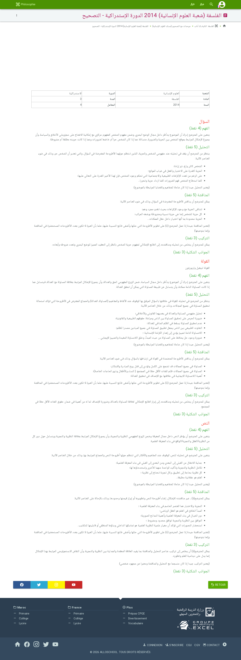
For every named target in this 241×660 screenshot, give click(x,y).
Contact (211, 645)
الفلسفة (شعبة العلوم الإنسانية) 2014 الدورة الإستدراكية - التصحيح (108, 25)
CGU (189, 645)
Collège (20, 618)
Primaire (21, 613)
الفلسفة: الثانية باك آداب (205, 25)
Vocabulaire (132, 623)
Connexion (152, 645)
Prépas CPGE (133, 613)
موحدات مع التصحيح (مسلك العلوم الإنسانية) (166, 25)
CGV (197, 645)
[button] (222, 4)
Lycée (19, 623)
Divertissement (134, 618)
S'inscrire (174, 645)
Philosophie (25, 4)
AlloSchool (109, 652)
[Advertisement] (120, 60)
